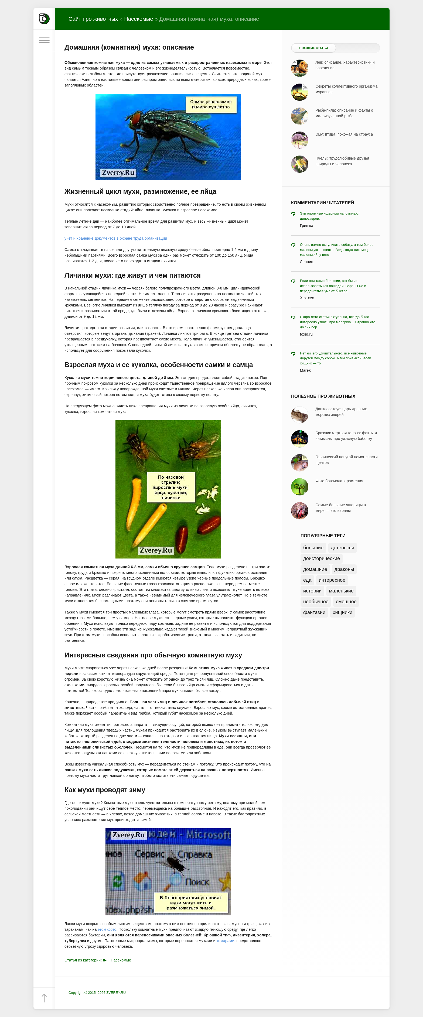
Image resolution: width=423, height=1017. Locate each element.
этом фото (107, 929)
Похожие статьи (313, 48)
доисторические (321, 558)
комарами (225, 941)
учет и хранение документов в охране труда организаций (115, 238)
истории (312, 591)
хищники (342, 612)
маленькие (341, 591)
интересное (332, 580)
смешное (346, 601)
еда (307, 580)
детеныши (342, 547)
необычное (316, 601)
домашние (315, 569)
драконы (344, 569)
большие (313, 547)
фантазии (314, 612)
